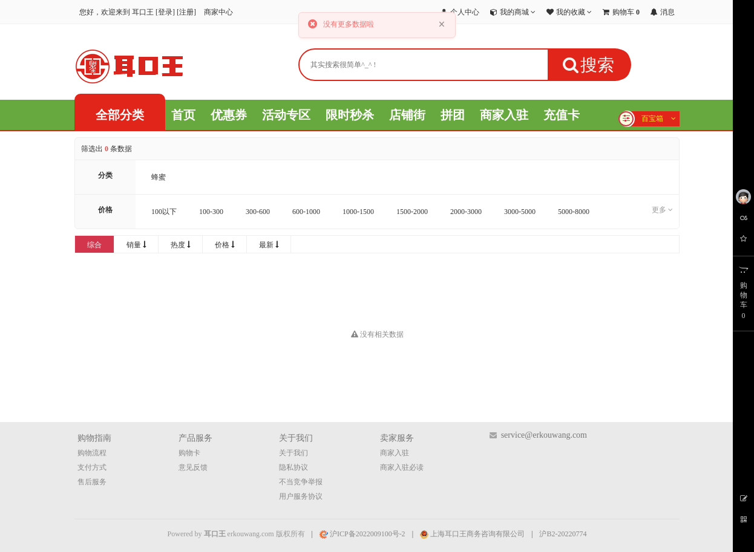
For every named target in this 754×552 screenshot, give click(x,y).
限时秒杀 (350, 115)
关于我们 (293, 453)
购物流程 (92, 453)
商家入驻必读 (402, 467)
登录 (165, 12)
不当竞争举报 (301, 482)
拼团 (453, 115)
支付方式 (92, 467)
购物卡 (189, 453)
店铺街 (407, 115)
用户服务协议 (301, 496)
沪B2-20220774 (562, 534)
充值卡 (561, 115)
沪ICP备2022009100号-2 (362, 534)
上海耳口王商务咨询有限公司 (472, 534)
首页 (183, 115)
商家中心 (218, 12)
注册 (186, 12)
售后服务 (92, 482)
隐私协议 (293, 467)
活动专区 (286, 115)
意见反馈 (193, 467)
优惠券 (229, 115)
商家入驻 (504, 115)
